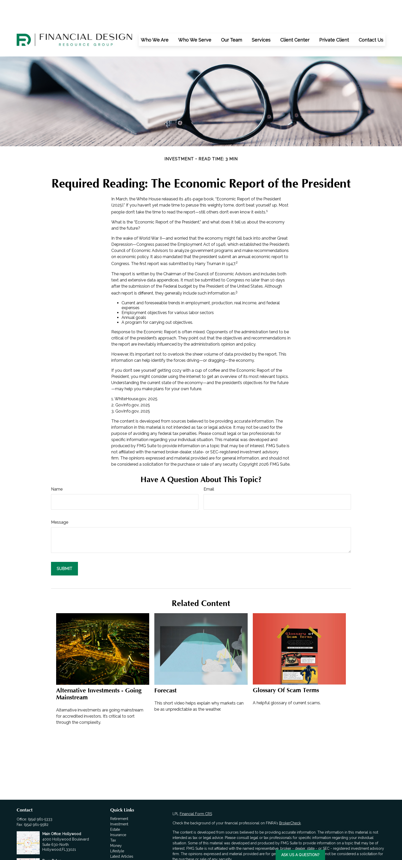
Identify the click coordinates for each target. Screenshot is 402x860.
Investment (119, 801)
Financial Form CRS (196, 791)
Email (209, 466)
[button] (154, 17)
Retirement (119, 796)
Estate (115, 806)
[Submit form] (64, 545)
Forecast (165, 667)
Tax (113, 817)
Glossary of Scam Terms (286, 667)
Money (116, 822)
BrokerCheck (290, 800)
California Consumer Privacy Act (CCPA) (342, 845)
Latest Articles (121, 833)
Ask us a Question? (300, 855)
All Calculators (122, 844)
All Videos (118, 839)
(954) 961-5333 (40, 796)
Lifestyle (117, 828)
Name (57, 466)
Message (59, 499)
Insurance (118, 812)
